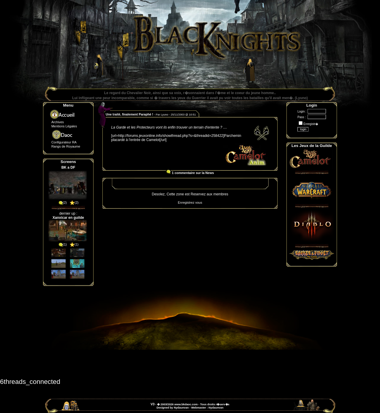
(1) (62, 244)
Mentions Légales (64, 126)
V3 (152, 404)
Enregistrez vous (190, 202)
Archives (57, 122)
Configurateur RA (64, 142)
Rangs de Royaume (65, 146)
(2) (62, 202)
